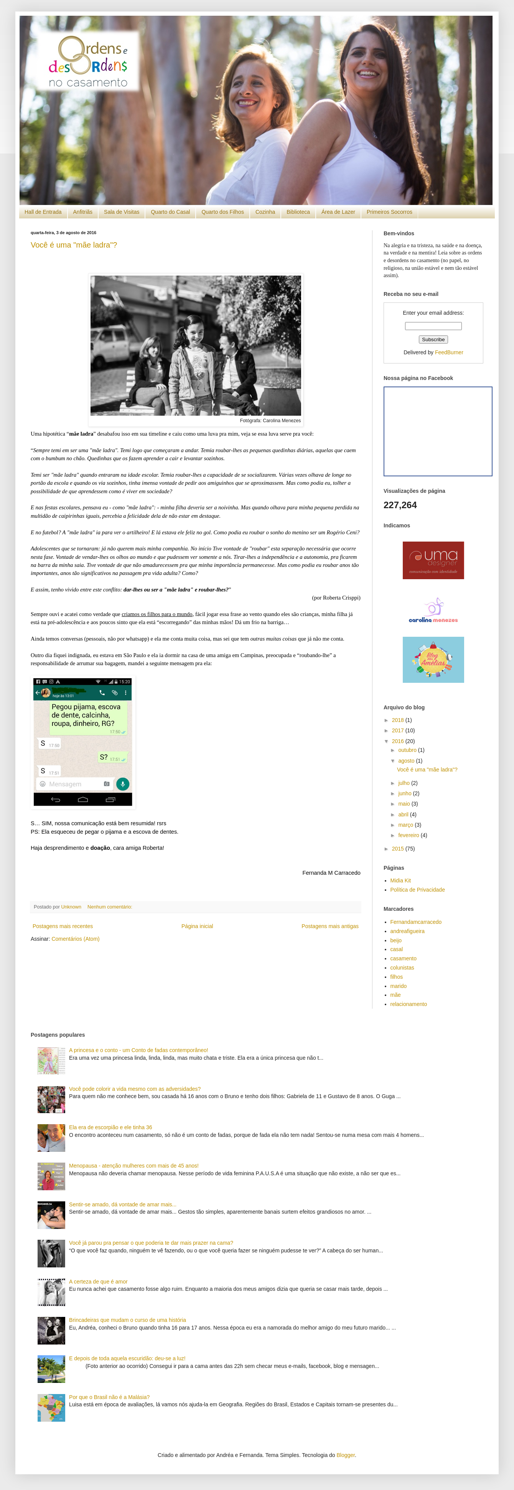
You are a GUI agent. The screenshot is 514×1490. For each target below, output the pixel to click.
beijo (396, 940)
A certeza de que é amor (98, 1282)
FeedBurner (449, 352)
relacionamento (408, 1004)
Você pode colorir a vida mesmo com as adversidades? (135, 1089)
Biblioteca (298, 212)
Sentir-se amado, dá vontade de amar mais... (122, 1204)
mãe (395, 995)
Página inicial (197, 926)
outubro (408, 750)
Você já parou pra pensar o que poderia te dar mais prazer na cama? (151, 1243)
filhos (396, 977)
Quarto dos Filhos (222, 212)
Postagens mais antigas (330, 926)
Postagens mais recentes (63, 926)
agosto (407, 761)
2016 (398, 741)
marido (398, 986)
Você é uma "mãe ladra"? (74, 245)
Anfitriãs (83, 212)
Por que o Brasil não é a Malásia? (109, 1397)
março (406, 825)
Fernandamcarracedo (416, 922)
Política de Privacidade (417, 890)
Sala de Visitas (121, 212)
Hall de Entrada (43, 212)
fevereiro (409, 835)
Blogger (346, 1455)
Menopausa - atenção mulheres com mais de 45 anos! (134, 1166)
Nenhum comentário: (110, 907)
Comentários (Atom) (75, 939)
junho (405, 793)
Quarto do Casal (170, 212)
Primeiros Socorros (389, 212)
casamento (403, 958)
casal (396, 949)
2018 (398, 720)
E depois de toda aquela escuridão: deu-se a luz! (127, 1358)
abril (404, 814)
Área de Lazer (338, 212)
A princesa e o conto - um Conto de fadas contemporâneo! (138, 1050)
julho (404, 783)
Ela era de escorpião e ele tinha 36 (110, 1127)
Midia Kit (400, 880)
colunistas (402, 968)
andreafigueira (407, 931)
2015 (398, 849)
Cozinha (265, 212)
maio (404, 804)
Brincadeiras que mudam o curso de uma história (127, 1320)
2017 (398, 730)
